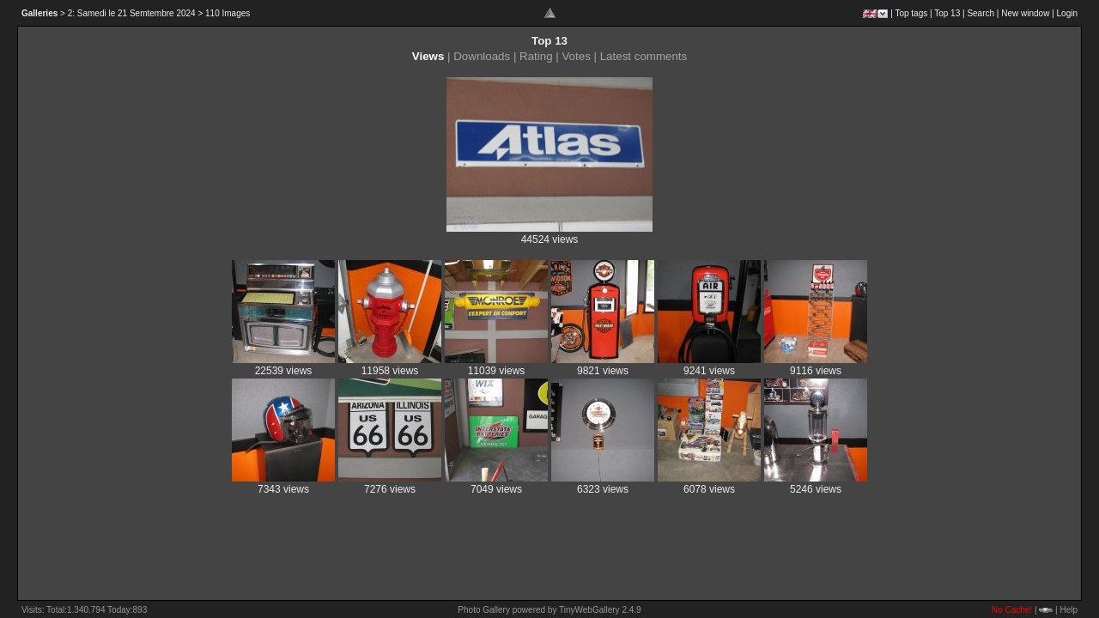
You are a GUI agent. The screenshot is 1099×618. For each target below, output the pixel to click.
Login (1067, 13)
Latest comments (643, 56)
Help (1069, 610)
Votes (576, 56)
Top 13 (947, 13)
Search (980, 13)
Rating (536, 56)
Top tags (911, 13)
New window (1025, 13)
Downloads (481, 56)
